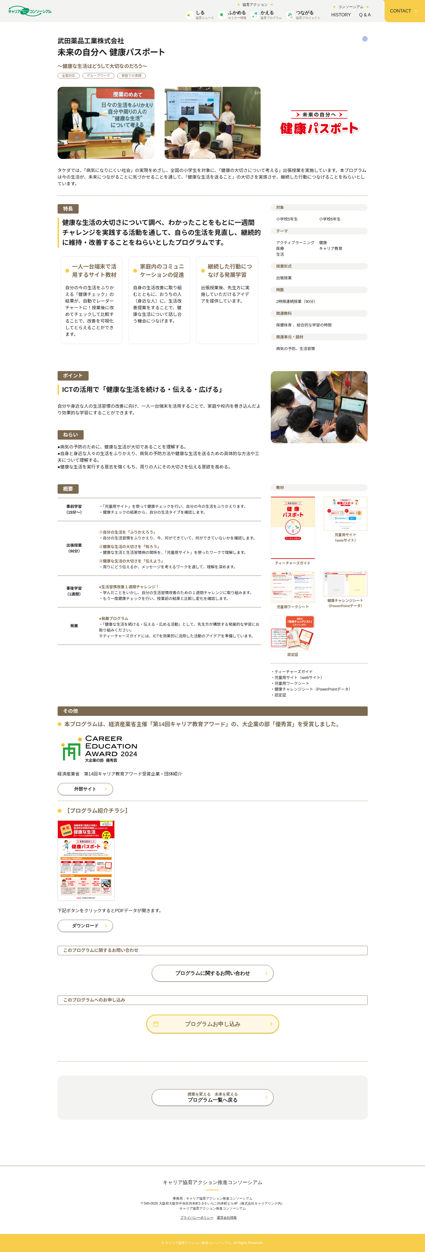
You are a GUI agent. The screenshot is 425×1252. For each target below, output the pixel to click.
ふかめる (237, 15)
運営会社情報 (227, 1218)
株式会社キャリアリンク (259, 1203)
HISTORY (341, 15)
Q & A (365, 15)
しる (205, 15)
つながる (308, 15)
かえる (271, 15)
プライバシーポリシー (196, 1218)
